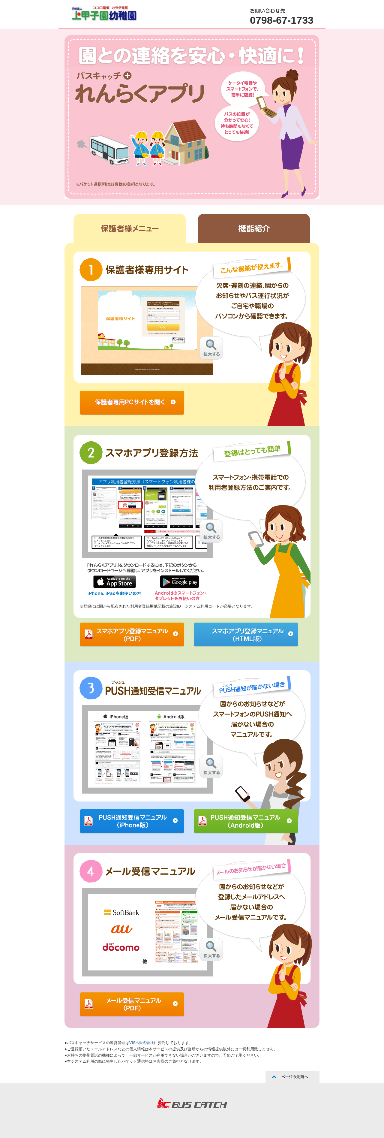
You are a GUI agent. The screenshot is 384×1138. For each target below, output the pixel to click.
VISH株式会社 (141, 1042)
